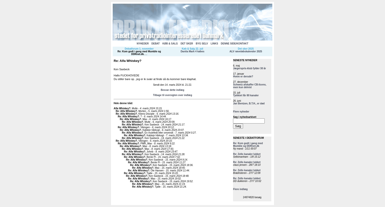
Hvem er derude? (243, 76)
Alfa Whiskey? (122, 108)
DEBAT (155, 43)
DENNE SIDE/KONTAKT (234, 43)
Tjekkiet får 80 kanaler (246, 95)
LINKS (214, 43)
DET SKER (186, 43)
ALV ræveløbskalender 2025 (246, 51)
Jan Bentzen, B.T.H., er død (248, 103)
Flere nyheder (241, 111)
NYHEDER (143, 43)
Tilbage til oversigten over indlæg (172, 95)
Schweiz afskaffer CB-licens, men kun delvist (249, 86)
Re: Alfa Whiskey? (126, 111)
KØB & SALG (170, 43)
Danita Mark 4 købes (193, 51)
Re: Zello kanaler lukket (247, 154)
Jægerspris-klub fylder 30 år (249, 68)
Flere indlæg (240, 189)
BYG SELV (202, 43)
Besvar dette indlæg (172, 90)
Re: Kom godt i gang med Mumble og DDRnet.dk (139, 52)
